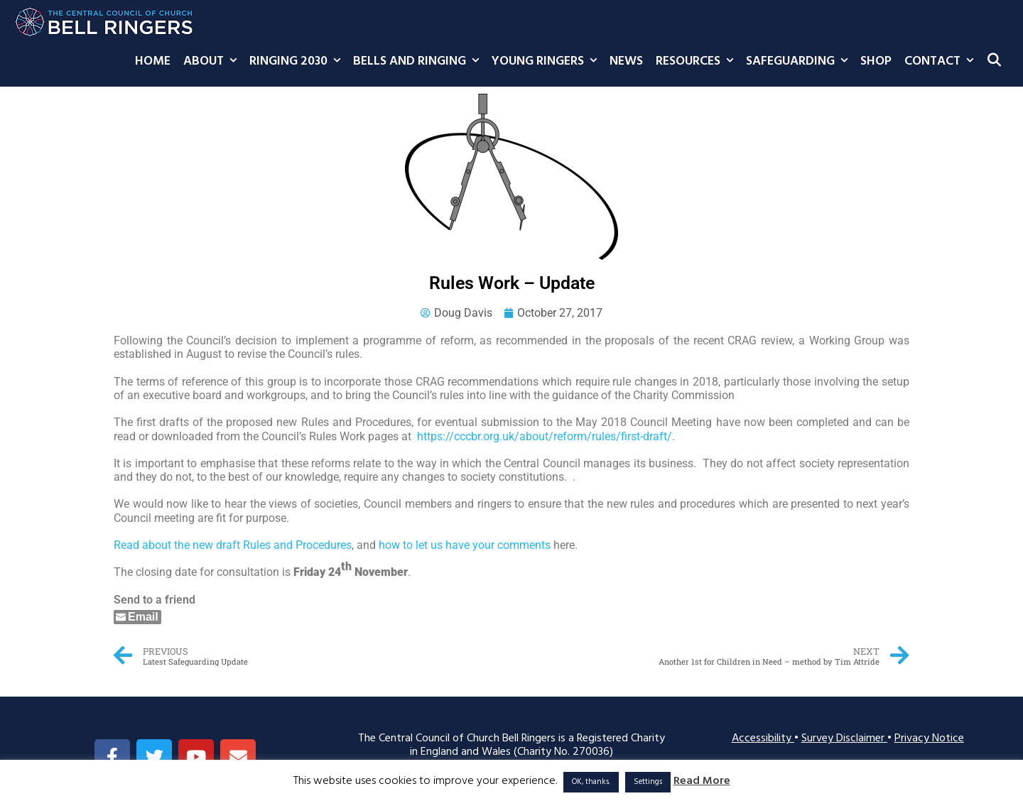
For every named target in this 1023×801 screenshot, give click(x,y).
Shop (876, 61)
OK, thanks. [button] (591, 781)
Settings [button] (648, 781)
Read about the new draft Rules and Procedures (233, 545)
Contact (942, 62)
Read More (701, 781)
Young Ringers (547, 62)
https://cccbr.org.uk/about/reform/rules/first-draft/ (544, 436)
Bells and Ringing (419, 62)
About (213, 62)
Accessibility (763, 738)
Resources (698, 62)
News (626, 61)
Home (152, 61)
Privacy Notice (929, 738)
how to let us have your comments (465, 545)
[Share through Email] (137, 617)
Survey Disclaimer (844, 738)
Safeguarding (800, 62)
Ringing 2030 (298, 62)
